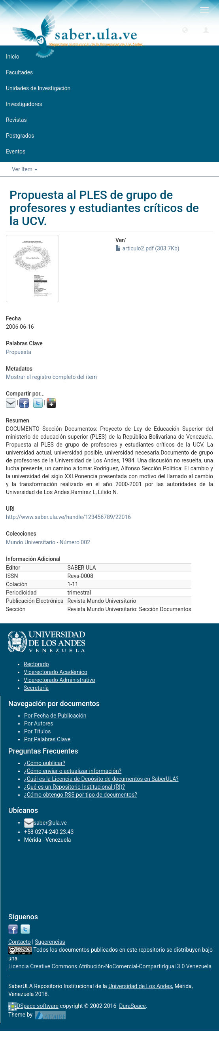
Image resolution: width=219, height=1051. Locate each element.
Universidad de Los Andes (140, 986)
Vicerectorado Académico (55, 672)
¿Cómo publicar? (44, 763)
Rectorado (36, 664)
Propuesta (18, 352)
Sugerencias (50, 942)
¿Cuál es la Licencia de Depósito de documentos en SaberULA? (101, 779)
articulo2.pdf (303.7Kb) (147, 248)
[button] (185, 29)
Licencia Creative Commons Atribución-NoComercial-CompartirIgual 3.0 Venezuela (109, 966)
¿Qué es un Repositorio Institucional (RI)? (74, 787)
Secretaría (36, 688)
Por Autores (38, 723)
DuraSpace (132, 1006)
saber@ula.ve (50, 822)
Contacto (19, 942)
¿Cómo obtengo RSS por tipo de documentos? (80, 795)
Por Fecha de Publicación (55, 715)
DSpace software (38, 1006)
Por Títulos (37, 731)
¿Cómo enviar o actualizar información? (72, 771)
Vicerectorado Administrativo (59, 680)
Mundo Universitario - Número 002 (48, 542)
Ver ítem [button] (25, 169)
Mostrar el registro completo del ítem (51, 377)
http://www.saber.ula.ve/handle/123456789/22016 (68, 517)
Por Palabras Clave (47, 739)
